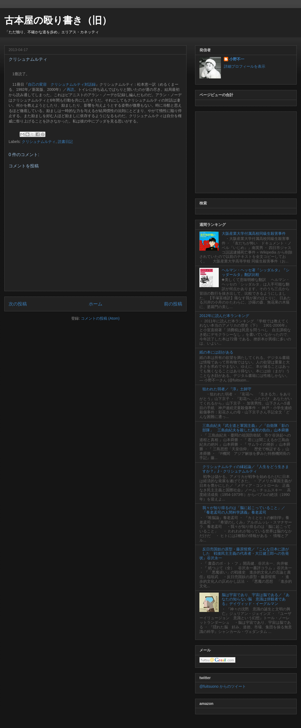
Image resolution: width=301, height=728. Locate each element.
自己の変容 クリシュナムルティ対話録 (62, 84)
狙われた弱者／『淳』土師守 (226, 389)
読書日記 (65, 141)
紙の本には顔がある (216, 352)
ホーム (95, 304)
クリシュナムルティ (39, 141)
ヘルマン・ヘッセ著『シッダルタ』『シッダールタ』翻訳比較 (255, 272)
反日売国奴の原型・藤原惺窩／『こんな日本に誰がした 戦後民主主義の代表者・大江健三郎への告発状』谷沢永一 (244, 553)
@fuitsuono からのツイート (222, 686)
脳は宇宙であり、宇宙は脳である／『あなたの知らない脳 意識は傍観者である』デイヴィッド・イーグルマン (255, 599)
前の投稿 (173, 304)
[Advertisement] (245, 151)
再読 (70, 89)
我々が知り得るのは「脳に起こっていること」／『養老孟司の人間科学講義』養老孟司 (243, 510)
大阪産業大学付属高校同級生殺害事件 (254, 233)
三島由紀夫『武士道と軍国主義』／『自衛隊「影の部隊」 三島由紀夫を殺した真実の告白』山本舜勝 (245, 427)
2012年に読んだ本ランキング (224, 315)
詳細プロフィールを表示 (244, 66)
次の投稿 (18, 304)
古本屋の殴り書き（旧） (58, 20)
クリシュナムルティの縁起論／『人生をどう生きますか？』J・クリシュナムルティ (245, 468)
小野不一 (236, 59)
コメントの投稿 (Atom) (100, 318)
